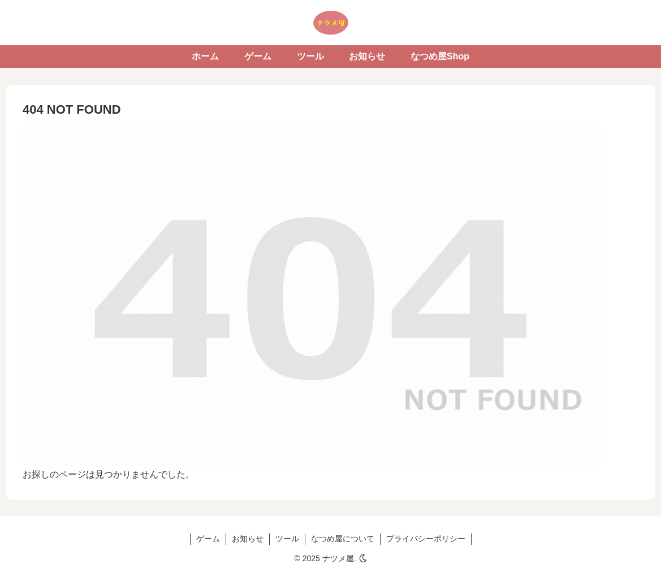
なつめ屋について (342, 538)
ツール (287, 538)
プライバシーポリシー (425, 538)
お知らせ (247, 538)
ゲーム (208, 538)
